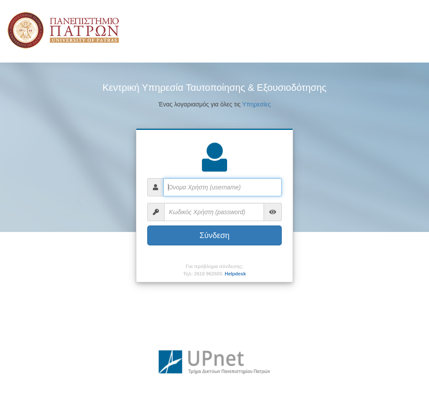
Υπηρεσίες (256, 104)
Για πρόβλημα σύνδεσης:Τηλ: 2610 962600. (214, 270)
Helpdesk (235, 273)
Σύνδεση (214, 235)
